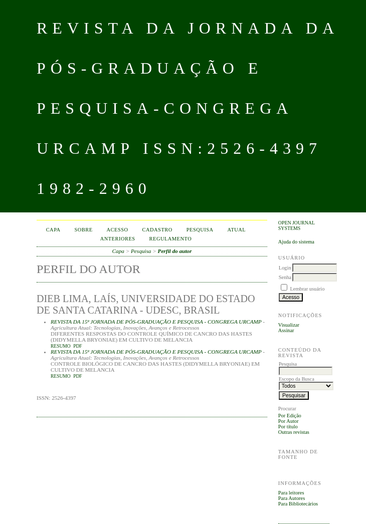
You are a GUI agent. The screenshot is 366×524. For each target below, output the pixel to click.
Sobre (84, 229)
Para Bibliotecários (298, 503)
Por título (288, 426)
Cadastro (157, 229)
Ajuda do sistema (296, 241)
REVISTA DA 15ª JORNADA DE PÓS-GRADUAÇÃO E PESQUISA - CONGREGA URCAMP (156, 322)
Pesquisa (200, 229)
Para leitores (291, 492)
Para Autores (291, 498)
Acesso (117, 229)
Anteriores (117, 238)
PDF (77, 346)
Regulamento (170, 238)
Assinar (286, 330)
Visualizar (288, 325)
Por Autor (288, 421)
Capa (53, 229)
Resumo (61, 346)
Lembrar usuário (307, 289)
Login (285, 268)
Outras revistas (293, 432)
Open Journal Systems (296, 225)
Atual (237, 229)
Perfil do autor (175, 251)
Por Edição (289, 415)
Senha (285, 277)
